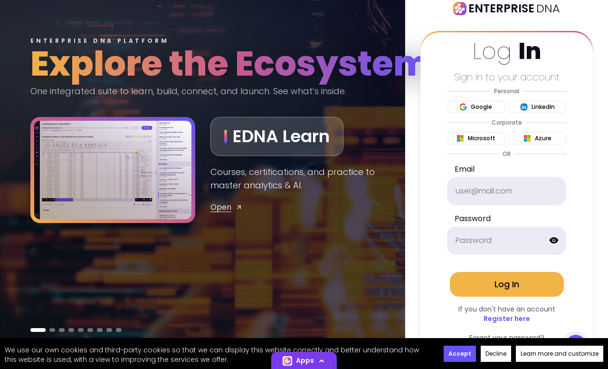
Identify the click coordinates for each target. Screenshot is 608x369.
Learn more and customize (559, 354)
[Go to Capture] (119, 330)
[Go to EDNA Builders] (62, 330)
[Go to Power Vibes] (90, 330)
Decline (495, 354)
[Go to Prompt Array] (100, 330)
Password (473, 218)
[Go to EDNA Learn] (38, 330)
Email (465, 169)
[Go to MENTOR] (52, 330)
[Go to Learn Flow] (81, 330)
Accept (459, 354)
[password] (506, 240)
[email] (506, 191)
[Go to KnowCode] (71, 330)
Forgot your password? (506, 337)
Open (226, 207)
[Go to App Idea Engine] (109, 330)
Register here (507, 318)
